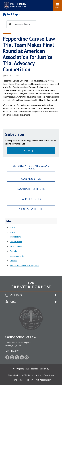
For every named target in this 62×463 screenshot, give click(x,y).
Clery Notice (49, 375)
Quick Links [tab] (13, 295)
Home (12, 227)
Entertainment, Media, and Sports (31, 167)
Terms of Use (17, 379)
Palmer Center (31, 199)
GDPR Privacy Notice (31, 375)
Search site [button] (14, 4)
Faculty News (16, 246)
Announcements (17, 256)
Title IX (29, 379)
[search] (24, 24)
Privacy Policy (14, 375)
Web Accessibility (43, 379)
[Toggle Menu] (57, 5)
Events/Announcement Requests (24, 265)
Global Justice (31, 178)
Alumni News (15, 236)
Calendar (13, 251)
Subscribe (31, 151)
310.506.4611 (12, 351)
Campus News (16, 241)
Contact (13, 260)
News (12, 232)
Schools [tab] (10, 301)
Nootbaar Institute (31, 188)
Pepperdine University (39, 368)
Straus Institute (31, 209)
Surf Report (12, 14)
